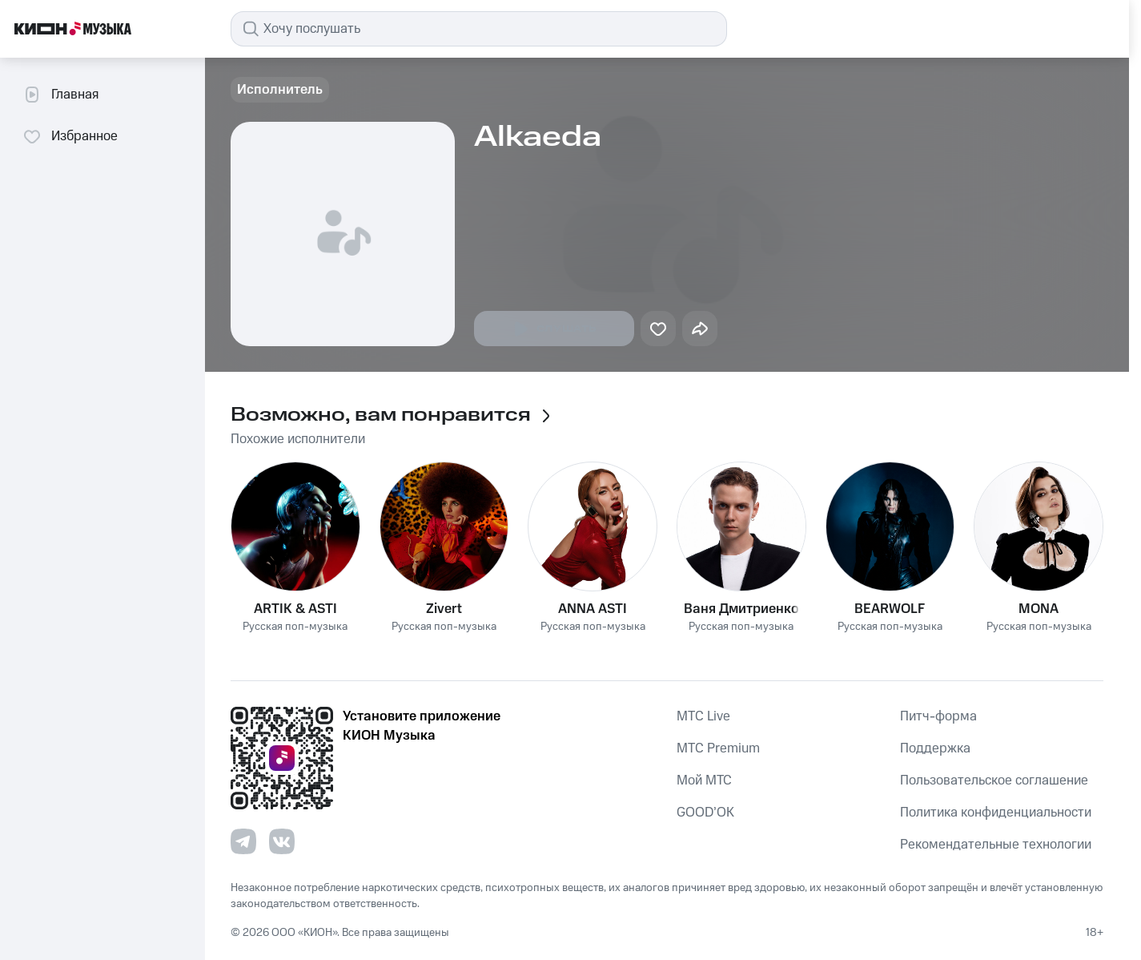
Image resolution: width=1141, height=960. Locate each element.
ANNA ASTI (592, 609)
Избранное (70, 136)
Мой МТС (704, 780)
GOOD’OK (705, 812)
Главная (60, 94)
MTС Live (703, 716)
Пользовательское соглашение (994, 780)
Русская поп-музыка (295, 627)
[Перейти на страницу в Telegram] (243, 841)
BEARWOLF (889, 609)
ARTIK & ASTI (295, 609)
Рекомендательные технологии (995, 844)
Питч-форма (938, 716)
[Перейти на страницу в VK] (282, 841)
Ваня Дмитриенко (741, 609)
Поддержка (935, 748)
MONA (1038, 609)
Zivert (444, 609)
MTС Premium (718, 748)
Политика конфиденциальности (995, 812)
